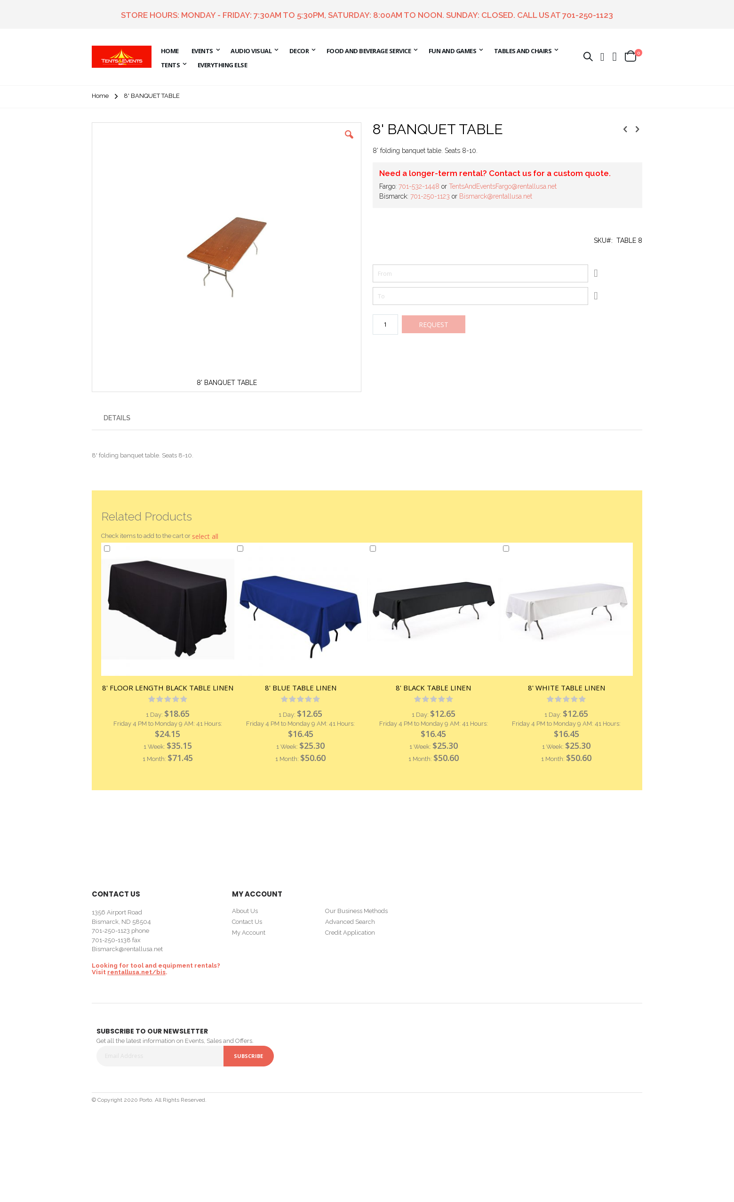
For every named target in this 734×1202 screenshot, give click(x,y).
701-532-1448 (419, 186)
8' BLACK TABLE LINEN (433, 687)
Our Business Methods (356, 910)
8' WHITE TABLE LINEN (566, 687)
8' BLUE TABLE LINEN (300, 687)
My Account (248, 932)
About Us (245, 910)
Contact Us (247, 921)
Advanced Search (350, 921)
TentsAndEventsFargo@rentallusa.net (503, 186)
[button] (615, 56)
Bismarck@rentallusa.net (495, 196)
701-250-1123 (587, 15)
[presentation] (117, 416)
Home (100, 95)
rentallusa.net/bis (136, 972)
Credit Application (350, 932)
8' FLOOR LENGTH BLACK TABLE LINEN (167, 687)
